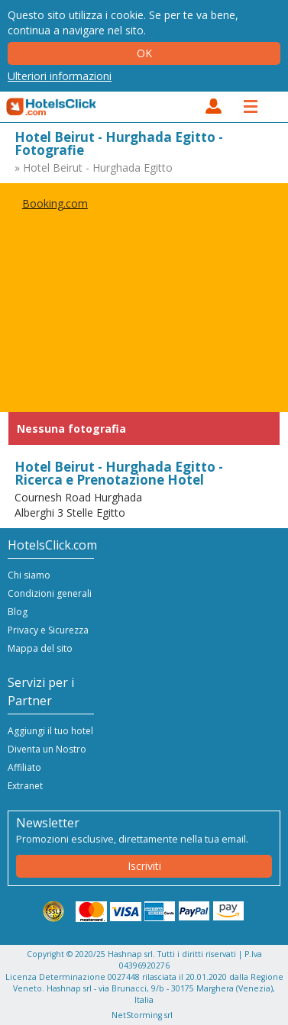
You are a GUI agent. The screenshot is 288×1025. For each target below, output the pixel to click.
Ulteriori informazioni (60, 76)
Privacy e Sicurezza (48, 630)
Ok (144, 53)
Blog (18, 611)
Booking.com (55, 203)
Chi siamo (29, 575)
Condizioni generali (50, 593)
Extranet (25, 785)
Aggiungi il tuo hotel (50, 730)
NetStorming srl (142, 1015)
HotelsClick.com (52, 107)
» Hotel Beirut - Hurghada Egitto (94, 167)
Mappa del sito (40, 648)
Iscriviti (144, 866)
